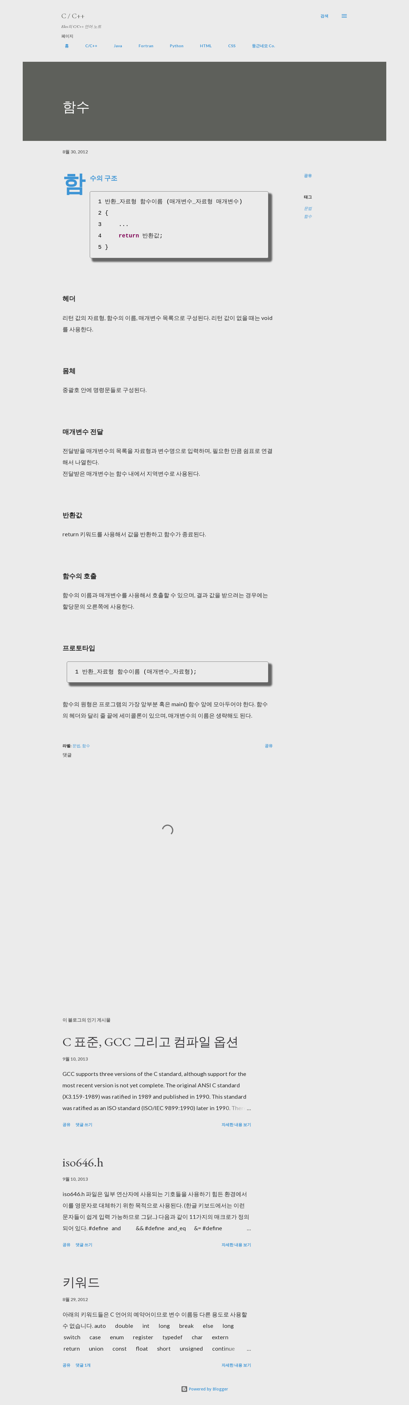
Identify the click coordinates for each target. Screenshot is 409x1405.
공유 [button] (308, 175)
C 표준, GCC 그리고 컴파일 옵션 (150, 1042)
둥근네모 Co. (260, 45)
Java (114, 45)
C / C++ (73, 15)
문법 (308, 208)
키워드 (81, 1282)
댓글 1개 (83, 1365)
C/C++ (88, 45)
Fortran (142, 45)
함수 (308, 216)
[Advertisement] (158, 946)
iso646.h (82, 1162)
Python (173, 45)
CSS (228, 45)
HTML (202, 45)
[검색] (324, 16)
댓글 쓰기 (84, 1124)
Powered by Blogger (204, 1389)
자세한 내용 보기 (236, 1124)
